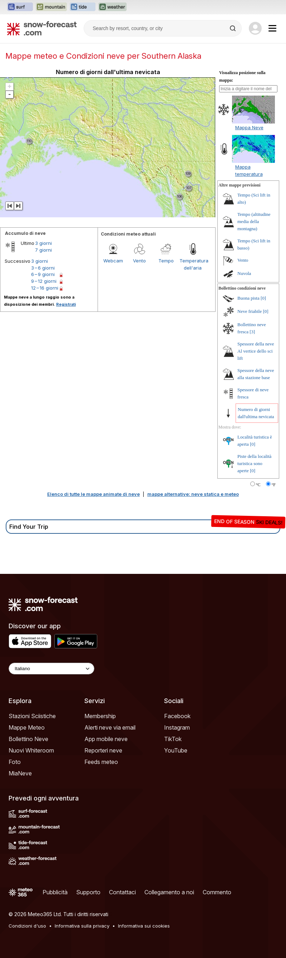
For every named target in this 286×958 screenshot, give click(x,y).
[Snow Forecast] (42, 28)
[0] (263, 298)
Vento (139, 260)
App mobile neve (106, 738)
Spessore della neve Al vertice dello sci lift (255, 351)
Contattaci (122, 892)
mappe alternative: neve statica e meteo (193, 494)
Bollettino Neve (28, 738)
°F (274, 484)
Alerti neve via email (109, 727)
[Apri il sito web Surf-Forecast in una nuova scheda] (20, 7)
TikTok (173, 738)
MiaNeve (20, 773)
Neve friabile (249, 311)
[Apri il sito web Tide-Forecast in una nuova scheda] (82, 7)
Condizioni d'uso (27, 926)
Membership (100, 716)
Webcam (113, 260)
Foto (15, 761)
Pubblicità (55, 892)
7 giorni (43, 250)
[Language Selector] (51, 668)
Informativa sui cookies (144, 926)
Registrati (66, 304)
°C (258, 484)
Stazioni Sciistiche (32, 716)
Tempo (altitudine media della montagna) (254, 221)
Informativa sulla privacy (82, 926)
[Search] (233, 28)
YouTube (175, 750)
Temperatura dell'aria (192, 264)
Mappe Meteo (27, 727)
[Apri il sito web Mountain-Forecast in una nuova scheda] (51, 7)
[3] (252, 331)
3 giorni (43, 243)
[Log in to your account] (255, 28)
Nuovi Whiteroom (31, 750)
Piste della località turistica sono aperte (254, 463)
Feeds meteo (101, 761)
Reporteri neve (103, 750)
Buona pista (248, 298)
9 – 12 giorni (43, 281)
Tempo (166, 260)
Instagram (177, 727)
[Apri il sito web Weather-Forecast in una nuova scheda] (112, 7)
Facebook (177, 716)
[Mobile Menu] (272, 28)
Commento (217, 892)
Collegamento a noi (169, 892)
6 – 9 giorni (43, 274)
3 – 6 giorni (43, 268)
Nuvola (244, 273)
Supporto (88, 892)
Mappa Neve (249, 127)
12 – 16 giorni (44, 288)
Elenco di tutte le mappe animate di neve (93, 494)
